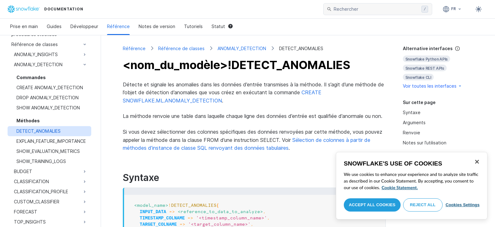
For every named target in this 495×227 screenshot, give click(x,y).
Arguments (414, 122)
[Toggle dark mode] (478, 9)
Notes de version (157, 26)
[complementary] (438, 67)
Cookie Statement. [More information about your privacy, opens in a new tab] (400, 187)
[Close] (477, 162)
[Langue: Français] (452, 9)
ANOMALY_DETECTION (242, 48)
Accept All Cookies (372, 204)
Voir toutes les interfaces (432, 86)
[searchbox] (376, 9)
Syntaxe (411, 112)
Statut (222, 26)
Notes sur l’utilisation (424, 142)
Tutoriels (193, 26)
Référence (118, 26)
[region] (411, 185)
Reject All (423, 204)
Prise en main (24, 26)
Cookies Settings (462, 204)
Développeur (84, 26)
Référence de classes (181, 48)
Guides (54, 26)
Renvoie (411, 132)
